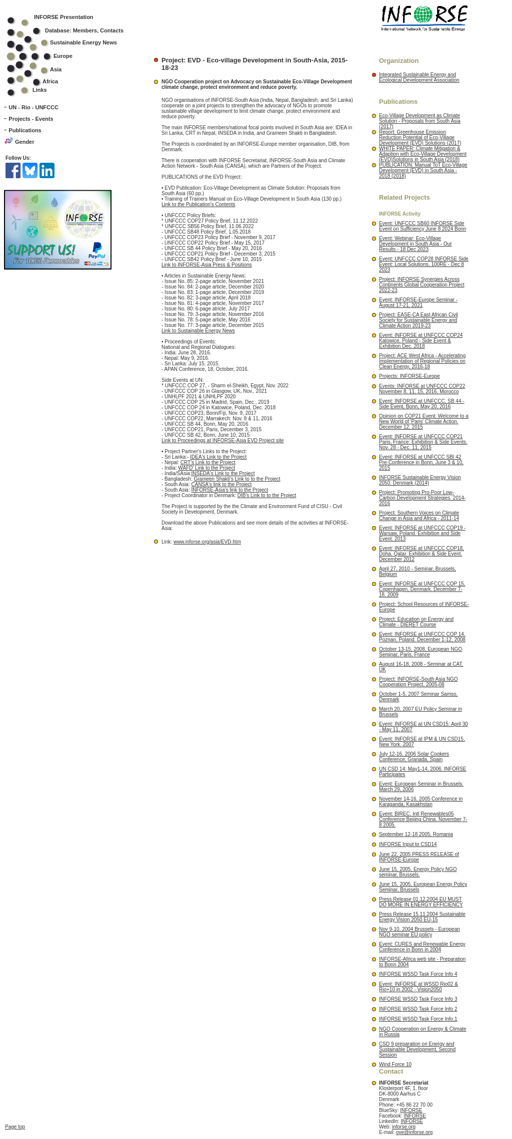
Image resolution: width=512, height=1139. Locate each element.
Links (39, 90)
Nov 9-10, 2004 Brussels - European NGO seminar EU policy (419, 931)
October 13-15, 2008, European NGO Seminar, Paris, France (420, 651)
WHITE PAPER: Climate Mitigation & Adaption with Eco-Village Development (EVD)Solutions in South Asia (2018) (422, 154)
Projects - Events (30, 119)
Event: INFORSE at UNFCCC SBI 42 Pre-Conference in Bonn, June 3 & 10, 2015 (421, 462)
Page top (15, 1034)
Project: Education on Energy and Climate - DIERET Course (416, 621)
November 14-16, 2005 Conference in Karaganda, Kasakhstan (420, 801)
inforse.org (404, 1127)
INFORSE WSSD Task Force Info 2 (418, 1009)
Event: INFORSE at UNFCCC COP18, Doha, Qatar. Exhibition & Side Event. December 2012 (421, 554)
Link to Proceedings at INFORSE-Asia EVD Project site (223, 440)
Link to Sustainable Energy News (198, 330)
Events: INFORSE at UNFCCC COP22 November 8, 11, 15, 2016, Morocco (422, 388)
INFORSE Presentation (64, 17)
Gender (24, 142)
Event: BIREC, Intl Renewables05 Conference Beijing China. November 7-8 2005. (423, 819)
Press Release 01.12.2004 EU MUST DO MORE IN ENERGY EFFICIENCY (421, 901)
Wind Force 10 (395, 1064)
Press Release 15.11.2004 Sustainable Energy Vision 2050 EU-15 (422, 916)
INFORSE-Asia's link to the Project (229, 490)
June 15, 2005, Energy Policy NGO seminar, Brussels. (418, 871)
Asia (41, 69)
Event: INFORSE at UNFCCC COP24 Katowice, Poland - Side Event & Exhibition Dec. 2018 (420, 340)
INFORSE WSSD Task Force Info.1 (418, 1019)
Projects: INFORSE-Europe (409, 376)
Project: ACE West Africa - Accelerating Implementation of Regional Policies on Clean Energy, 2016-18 (422, 361)
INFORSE (411, 1110)
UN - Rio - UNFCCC (33, 107)
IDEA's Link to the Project (218, 457)
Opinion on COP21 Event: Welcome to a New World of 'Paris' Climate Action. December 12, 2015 (423, 421)
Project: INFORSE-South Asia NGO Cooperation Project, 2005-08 (418, 681)
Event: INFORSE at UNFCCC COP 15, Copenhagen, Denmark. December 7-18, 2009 (422, 589)
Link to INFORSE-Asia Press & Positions (207, 265)
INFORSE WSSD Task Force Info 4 (418, 974)
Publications (24, 130)
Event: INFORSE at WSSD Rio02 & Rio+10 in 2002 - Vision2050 (418, 986)
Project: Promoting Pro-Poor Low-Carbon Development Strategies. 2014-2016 (422, 498)
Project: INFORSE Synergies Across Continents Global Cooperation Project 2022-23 (421, 285)
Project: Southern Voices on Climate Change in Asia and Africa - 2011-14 (419, 515)
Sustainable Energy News (68, 42)
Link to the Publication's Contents (199, 204)
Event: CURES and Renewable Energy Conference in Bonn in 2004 (422, 946)
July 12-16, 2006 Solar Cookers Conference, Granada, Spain (414, 756)
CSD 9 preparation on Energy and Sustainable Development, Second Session (417, 1049)
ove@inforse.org (414, 1132)
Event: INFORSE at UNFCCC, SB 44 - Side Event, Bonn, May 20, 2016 (421, 403)
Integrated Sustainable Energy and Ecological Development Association (419, 77)
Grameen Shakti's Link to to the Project (237, 479)
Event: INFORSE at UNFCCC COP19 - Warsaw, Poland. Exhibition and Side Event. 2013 (422, 533)
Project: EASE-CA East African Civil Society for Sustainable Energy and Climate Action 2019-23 (418, 320)
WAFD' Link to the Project (206, 468)
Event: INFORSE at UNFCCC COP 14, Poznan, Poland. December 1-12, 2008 (422, 636)
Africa (50, 81)
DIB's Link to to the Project (267, 495)
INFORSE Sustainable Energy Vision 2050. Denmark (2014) (420, 480)
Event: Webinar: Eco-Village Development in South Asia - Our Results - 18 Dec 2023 (415, 244)
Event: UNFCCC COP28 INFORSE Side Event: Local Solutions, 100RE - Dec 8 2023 (423, 264)
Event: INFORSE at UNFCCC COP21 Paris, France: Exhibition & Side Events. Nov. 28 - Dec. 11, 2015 (423, 442)
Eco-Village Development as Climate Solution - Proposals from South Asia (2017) (419, 121)
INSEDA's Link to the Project (222, 473)
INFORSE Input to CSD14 (408, 844)
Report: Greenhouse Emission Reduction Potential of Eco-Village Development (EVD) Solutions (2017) (420, 137)
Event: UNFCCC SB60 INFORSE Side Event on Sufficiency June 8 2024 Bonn (422, 226)
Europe (46, 56)
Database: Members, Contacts (72, 30)
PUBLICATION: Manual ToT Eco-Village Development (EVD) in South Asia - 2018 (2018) (423, 170)
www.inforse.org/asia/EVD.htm (207, 542)
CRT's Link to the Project (208, 462)
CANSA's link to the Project (221, 484)
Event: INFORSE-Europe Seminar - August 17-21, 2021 (418, 302)
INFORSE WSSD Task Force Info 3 (418, 999)
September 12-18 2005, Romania (416, 834)
